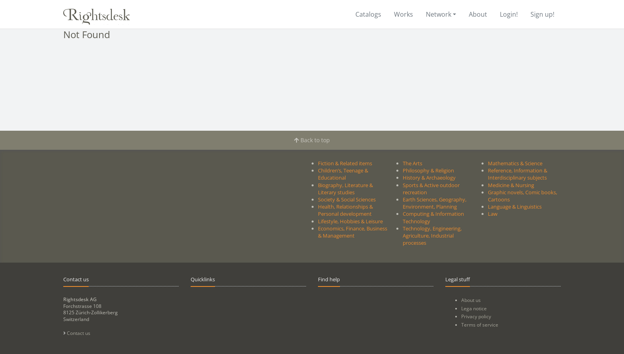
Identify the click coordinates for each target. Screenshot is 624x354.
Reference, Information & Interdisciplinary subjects (517, 174)
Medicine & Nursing (511, 185)
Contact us (76, 333)
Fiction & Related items (345, 163)
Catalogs (368, 14)
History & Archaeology (429, 177)
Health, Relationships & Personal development (345, 210)
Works (403, 14)
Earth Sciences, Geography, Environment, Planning (434, 203)
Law (492, 213)
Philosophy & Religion (428, 170)
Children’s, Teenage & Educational (343, 174)
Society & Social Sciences (347, 199)
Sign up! (542, 14)
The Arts (412, 163)
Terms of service (479, 324)
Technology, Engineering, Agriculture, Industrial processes (432, 235)
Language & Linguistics (515, 206)
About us (471, 300)
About (478, 14)
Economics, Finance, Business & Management (352, 232)
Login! (509, 14)
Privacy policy (476, 316)
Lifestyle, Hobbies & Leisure (350, 221)
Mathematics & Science (515, 163)
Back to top (312, 140)
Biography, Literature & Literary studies (345, 189)
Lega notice (474, 308)
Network (438, 14)
